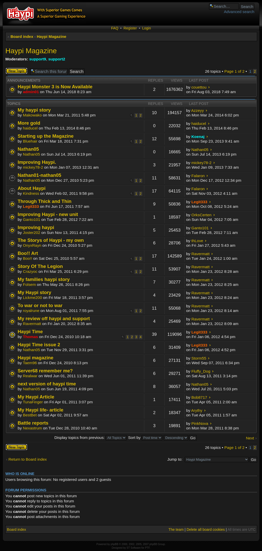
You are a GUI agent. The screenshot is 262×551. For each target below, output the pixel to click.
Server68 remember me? (45, 370)
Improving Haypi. (37, 162)
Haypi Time (30, 331)
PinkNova (199, 423)
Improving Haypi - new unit (48, 214)
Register (130, 28)
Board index (21, 36)
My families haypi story (44, 279)
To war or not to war (40, 305)
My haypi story (34, 110)
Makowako (32, 115)
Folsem (29, 284)
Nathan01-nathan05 (39, 175)
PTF (147, 547)
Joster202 (31, 232)
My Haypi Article (36, 396)
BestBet (30, 415)
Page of (234, 71)
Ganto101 (31, 219)
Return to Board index (27, 459)
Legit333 (31, 206)
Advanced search (239, 11)
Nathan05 (28, 149)
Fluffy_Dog (200, 371)
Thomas (30, 336)
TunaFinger (33, 402)
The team (176, 529)
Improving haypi (36, 227)
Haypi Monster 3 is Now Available (55, 86)
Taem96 (30, 363)
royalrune (31, 310)
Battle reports (33, 423)
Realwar (30, 376)
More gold (29, 123)
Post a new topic (16, 71)
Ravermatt (200, 254)
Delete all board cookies (206, 529)
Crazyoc (30, 271)
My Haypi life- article (40, 410)
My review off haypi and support (54, 318)
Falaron (198, 176)
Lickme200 (32, 297)
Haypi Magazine (51, 36)
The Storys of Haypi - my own (51, 240)
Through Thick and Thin (44, 201)
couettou (198, 87)
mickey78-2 (33, 167)
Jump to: (174, 459)
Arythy (196, 410)
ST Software (134, 547)
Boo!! (27, 258)
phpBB (114, 544)
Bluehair (30, 141)
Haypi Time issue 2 (39, 344)
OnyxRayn (32, 245)
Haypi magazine (35, 357)
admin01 (31, 92)
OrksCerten (201, 215)
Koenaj (197, 136)
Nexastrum (32, 428)
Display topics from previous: (90, 437)
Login (146, 28)
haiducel (30, 128)
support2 (56, 59)
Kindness (31, 193)
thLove (197, 241)
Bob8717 (199, 397)
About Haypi (32, 188)
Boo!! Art (28, 253)
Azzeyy (197, 110)
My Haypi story (34, 292)
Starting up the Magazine (46, 136)
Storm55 (198, 358)
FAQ (114, 28)
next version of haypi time (47, 383)
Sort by (145, 437)
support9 (37, 59)
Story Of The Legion (40, 266)
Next (250, 438)
